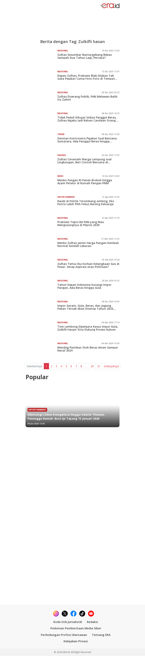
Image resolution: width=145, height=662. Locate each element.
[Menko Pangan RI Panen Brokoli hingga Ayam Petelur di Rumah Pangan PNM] (41, 184)
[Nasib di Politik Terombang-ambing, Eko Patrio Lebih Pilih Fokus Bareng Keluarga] (41, 204)
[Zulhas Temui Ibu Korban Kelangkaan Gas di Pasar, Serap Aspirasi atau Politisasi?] (41, 267)
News (60, 176)
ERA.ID (67, 652)
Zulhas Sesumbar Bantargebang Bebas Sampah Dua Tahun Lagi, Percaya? (84, 56)
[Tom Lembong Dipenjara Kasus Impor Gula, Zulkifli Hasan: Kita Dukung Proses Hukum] (41, 330)
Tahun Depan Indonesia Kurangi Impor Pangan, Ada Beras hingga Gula (84, 286)
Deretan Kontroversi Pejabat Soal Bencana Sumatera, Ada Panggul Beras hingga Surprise (87, 140)
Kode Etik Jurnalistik (67, 622)
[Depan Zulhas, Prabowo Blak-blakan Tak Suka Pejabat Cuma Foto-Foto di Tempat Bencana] (41, 79)
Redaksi (92, 622)
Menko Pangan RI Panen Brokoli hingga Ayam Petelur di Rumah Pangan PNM (84, 182)
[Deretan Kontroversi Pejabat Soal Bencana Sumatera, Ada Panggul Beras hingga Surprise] (41, 142)
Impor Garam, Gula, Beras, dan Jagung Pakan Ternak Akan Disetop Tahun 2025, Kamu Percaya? (85, 307)
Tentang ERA (101, 635)
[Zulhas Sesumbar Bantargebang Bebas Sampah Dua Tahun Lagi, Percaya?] (41, 58)
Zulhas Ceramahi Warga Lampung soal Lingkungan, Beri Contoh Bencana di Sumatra (84, 161)
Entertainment (66, 197)
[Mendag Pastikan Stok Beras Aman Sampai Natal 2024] (41, 351)
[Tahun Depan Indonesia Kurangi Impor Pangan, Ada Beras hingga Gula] (41, 288)
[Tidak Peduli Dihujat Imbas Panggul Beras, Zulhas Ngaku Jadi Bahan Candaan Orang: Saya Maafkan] (41, 121)
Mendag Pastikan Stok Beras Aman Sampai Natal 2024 (87, 349)
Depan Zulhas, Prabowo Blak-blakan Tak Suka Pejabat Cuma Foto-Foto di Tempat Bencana (86, 77)
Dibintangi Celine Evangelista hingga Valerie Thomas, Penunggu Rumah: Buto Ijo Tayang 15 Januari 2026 (66, 416)
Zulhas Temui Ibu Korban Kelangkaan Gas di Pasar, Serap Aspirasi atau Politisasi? (88, 265)
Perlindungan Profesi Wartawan (64, 635)
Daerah (61, 155)
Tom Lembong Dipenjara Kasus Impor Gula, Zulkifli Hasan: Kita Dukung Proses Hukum (87, 328)
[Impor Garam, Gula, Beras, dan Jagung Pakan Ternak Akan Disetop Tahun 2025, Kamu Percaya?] (41, 309)
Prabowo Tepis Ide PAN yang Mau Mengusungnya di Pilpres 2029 (80, 223)
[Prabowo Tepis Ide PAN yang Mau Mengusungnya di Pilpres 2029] (41, 225)
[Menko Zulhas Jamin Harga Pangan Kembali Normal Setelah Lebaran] (41, 246)
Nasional (62, 50)
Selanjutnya (111, 366)
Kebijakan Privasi (76, 641)
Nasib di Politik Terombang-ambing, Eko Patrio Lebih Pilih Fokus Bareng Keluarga (85, 203)
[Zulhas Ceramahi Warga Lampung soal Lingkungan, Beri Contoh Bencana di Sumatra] (41, 163)
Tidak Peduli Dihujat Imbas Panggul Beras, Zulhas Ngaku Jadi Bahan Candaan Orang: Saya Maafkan (87, 119)
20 (92, 366)
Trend (61, 134)
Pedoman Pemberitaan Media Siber (75, 628)
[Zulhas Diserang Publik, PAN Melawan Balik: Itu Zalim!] (41, 100)
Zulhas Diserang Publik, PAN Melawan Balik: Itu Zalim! (87, 98)
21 (98, 366)
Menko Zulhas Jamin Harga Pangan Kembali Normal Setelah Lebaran (88, 244)
